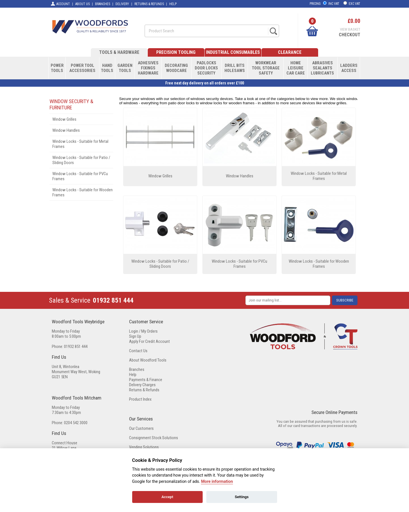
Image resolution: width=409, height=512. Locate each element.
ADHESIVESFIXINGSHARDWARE (148, 68)
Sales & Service (69, 300)
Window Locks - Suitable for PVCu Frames (80, 176)
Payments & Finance (145, 379)
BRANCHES (102, 4)
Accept (167, 497)
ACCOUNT (60, 3)
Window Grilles (64, 119)
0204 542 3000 (75, 422)
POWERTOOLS (57, 68)
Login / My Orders (143, 331)
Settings (242, 497)
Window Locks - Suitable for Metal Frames (80, 144)
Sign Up (135, 336)
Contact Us (138, 350)
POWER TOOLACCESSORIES (82, 68)
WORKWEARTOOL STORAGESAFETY (266, 68)
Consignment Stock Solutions (153, 437)
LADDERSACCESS (348, 68)
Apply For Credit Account (149, 341)
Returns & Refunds (144, 389)
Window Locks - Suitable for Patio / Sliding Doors (81, 160)
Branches (136, 369)
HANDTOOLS (107, 68)
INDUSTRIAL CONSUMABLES (233, 52)
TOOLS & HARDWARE (119, 52)
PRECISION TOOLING (176, 52)
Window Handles (66, 130)
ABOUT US (82, 4)
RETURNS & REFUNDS (149, 4)
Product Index (140, 399)
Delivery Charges (142, 384)
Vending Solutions (144, 447)
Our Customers (141, 428)
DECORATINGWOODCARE (176, 68)
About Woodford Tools (147, 360)
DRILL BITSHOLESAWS (234, 68)
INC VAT (333, 4)
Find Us (59, 357)
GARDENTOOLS (124, 68)
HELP (173, 4)
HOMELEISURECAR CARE (295, 68)
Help (132, 374)
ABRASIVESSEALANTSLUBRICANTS (322, 68)
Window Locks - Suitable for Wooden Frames (82, 192)
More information (217, 481)
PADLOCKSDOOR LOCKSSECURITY (206, 68)
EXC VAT (354, 4)
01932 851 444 (113, 300)
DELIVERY (122, 4)
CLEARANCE (289, 52)
